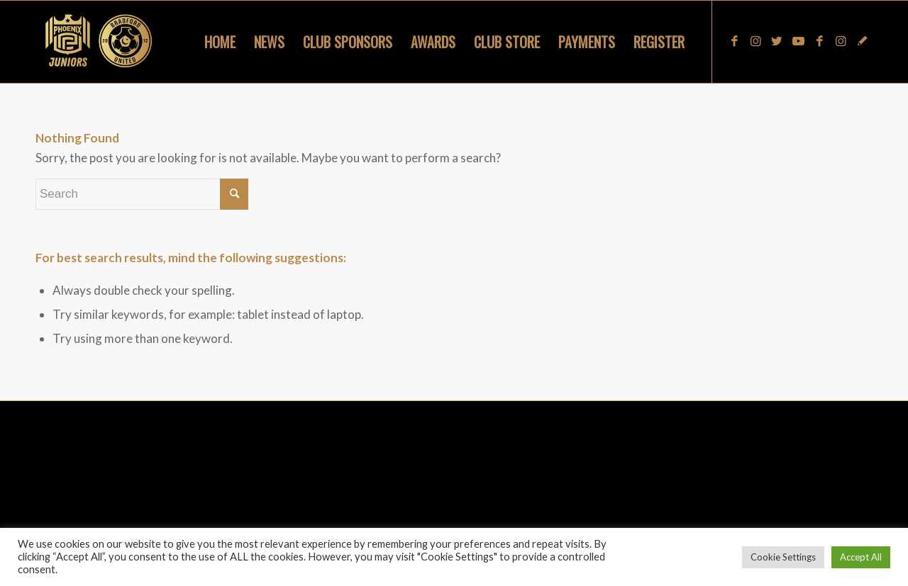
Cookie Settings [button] (783, 557)
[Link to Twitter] (776, 41)
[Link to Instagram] (755, 41)
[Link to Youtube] (798, 41)
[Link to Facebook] (734, 41)
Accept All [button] (861, 557)
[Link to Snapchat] (862, 41)
